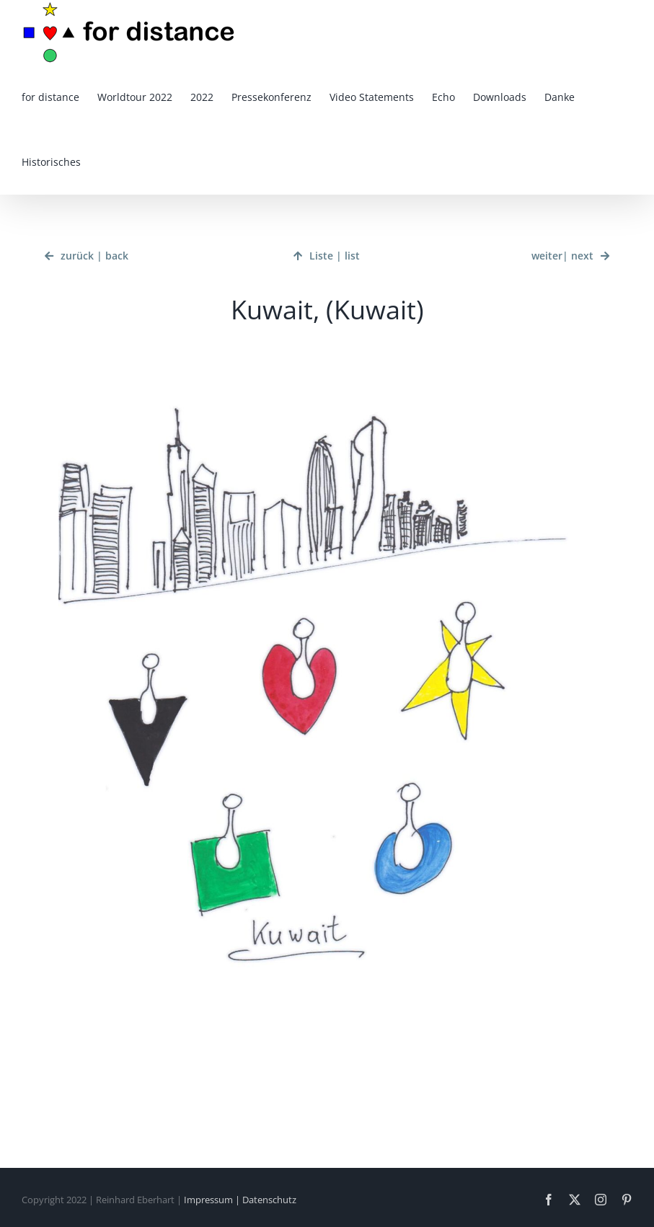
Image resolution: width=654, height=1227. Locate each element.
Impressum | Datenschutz (240, 1199)
